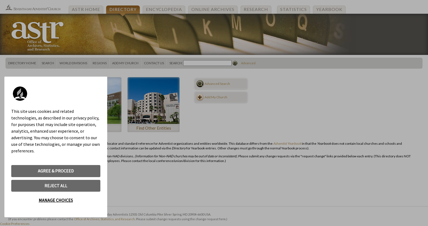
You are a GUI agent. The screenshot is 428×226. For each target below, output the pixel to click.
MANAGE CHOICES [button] (56, 200)
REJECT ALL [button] (55, 185)
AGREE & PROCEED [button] (56, 171)
